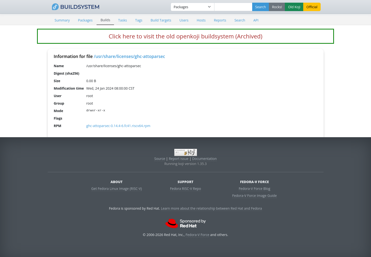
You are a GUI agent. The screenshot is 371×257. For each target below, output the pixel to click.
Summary (62, 20)
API (255, 20)
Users (184, 20)
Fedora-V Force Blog (254, 188)
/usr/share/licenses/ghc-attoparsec (129, 56)
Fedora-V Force (197, 234)
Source (159, 158)
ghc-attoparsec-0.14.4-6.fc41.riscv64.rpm (118, 125)
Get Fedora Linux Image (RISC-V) (116, 188)
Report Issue (179, 158)
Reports (220, 20)
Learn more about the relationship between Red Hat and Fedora (211, 208)
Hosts (201, 20)
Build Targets (161, 20)
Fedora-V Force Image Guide (254, 195)
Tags (139, 20)
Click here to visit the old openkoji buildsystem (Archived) (185, 36)
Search (240, 20)
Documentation (204, 158)
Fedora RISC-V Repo (185, 188)
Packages (85, 20)
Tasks (122, 20)
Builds (105, 20)
